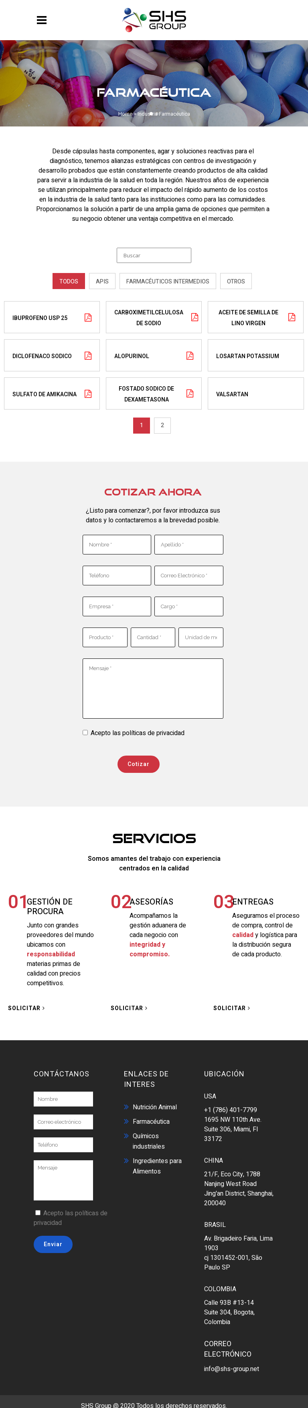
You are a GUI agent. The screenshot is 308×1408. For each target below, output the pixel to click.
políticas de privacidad (153, 729)
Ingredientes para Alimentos (157, 1162)
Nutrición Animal (155, 1103)
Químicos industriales (149, 1137)
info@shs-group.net (231, 1364)
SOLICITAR (26, 1004)
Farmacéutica (151, 1117)
